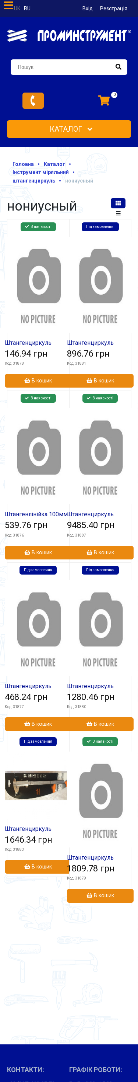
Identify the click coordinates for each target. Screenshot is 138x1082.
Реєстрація (113, 8)
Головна (23, 164)
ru (27, 8)
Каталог (71, 129)
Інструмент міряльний (41, 172)
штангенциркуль (34, 181)
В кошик (38, 381)
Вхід (87, 8)
